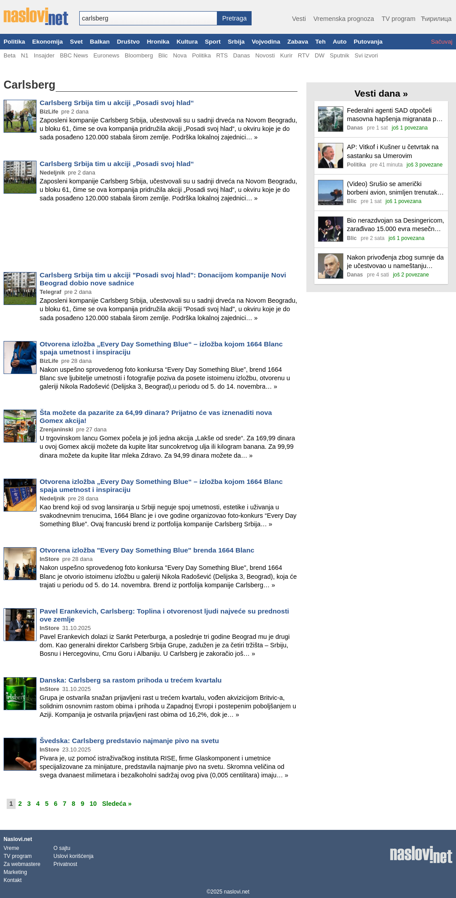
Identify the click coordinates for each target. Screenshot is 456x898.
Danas (241, 55)
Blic (162, 55)
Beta (10, 55)
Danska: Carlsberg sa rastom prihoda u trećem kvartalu (131, 680)
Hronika (158, 41)
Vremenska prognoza (344, 18)
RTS (222, 55)
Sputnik (340, 55)
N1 (24, 55)
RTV (303, 55)
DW (320, 55)
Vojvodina (266, 41)
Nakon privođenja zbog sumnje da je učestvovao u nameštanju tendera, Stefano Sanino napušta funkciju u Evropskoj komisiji (395, 262)
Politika (14, 41)
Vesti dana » (381, 93)
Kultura (187, 41)
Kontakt (13, 880)
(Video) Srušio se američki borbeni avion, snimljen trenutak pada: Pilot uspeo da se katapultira (392, 188)
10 (93, 803)
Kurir (286, 55)
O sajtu (61, 848)
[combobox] (148, 18)
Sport (213, 41)
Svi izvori (366, 55)
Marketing (15, 872)
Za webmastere (22, 864)
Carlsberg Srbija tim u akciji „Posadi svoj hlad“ (117, 102)
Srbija (236, 41)
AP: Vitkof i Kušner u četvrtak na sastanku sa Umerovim (393, 151)
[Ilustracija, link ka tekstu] (330, 120)
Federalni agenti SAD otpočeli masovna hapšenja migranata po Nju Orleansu (393, 115)
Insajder (44, 55)
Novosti (265, 55)
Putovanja (368, 41)
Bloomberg (139, 55)
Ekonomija (47, 41)
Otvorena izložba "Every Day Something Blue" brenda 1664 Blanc (147, 550)
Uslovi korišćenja (73, 856)
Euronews (106, 55)
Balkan (100, 41)
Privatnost (65, 864)
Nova (180, 55)
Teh (320, 41)
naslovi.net (236, 892)
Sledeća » (116, 803)
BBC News (74, 55)
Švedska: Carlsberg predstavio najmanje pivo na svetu (129, 740)
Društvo (128, 41)
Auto (339, 41)
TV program (398, 18)
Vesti (299, 18)
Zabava (297, 41)
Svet (76, 41)
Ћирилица (436, 18)
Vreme (11, 848)
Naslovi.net (18, 839)
